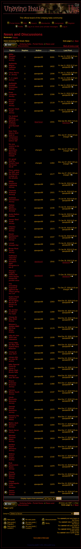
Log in (63, 27)
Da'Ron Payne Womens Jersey (12, 447)
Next (77, 41)
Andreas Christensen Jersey (14, 200)
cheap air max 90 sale (14, 376)
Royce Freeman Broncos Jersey (12, 384)
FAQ (24, 23)
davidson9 (39, 262)
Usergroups (58, 23)
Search (33, 23)
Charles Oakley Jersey (12, 229)
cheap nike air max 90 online (13, 359)
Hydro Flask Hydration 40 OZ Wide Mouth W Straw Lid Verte (14, 301)
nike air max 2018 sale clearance (14, 337)
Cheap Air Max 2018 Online (13, 319)
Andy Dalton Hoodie (14, 215)
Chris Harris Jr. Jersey (14, 74)
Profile (19, 27)
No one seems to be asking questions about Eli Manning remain (14, 150)
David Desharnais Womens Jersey (13, 237)
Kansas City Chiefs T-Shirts (14, 417)
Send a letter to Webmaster (41, 538)
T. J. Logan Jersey (13, 79)
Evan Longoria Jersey (12, 94)
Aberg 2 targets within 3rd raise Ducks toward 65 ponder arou (14, 275)
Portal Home (13, 23)
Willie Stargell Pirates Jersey (12, 57)
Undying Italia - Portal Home (31, 44)
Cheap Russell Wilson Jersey (12, 475)
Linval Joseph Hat (13, 244)
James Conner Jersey (12, 492)
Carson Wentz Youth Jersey (14, 392)
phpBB (36, 545)
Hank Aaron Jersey (14, 431)
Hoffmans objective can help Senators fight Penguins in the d (14, 261)
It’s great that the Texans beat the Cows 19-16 (14, 163)
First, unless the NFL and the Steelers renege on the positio (14, 174)
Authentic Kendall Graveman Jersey (13, 86)
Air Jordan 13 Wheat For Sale (13, 312)
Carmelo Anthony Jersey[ (12, 192)
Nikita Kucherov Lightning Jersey (13, 184)
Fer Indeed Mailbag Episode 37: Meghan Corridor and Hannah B (14, 122)
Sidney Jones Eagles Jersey (12, 457)
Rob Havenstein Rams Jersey (13, 466)
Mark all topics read (70, 46)
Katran (15, 37)
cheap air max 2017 (13, 353)
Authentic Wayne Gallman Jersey (13, 66)
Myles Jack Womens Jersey (13, 425)
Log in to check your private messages (41, 27)
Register (70, 23)
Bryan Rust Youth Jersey (13, 250)
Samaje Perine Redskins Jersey (13, 409)
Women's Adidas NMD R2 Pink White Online (14, 328)
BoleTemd (39, 122)
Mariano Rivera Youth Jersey (12, 102)
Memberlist (44, 23)
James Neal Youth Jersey (14, 221)
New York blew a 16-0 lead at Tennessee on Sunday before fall (13, 136)
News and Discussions (23, 34)
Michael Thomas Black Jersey (12, 438)
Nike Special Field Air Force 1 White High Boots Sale (14, 368)
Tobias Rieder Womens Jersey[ (12, 208)
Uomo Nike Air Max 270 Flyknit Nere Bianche (14, 345)
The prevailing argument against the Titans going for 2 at (14, 288)
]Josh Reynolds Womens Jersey (13, 400)
